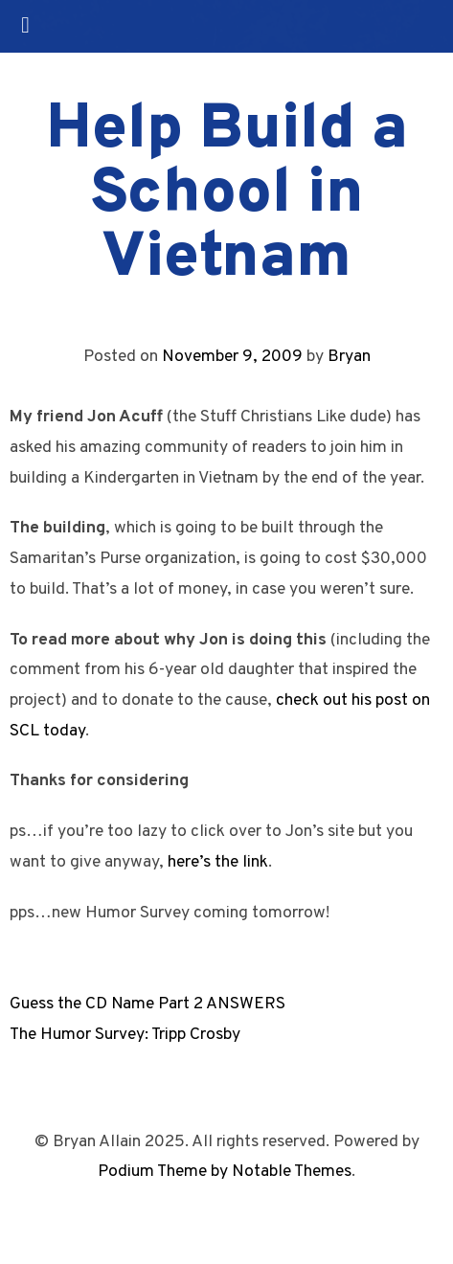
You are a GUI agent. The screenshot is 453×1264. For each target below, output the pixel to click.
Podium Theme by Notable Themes (224, 1172)
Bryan (349, 357)
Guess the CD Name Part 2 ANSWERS (147, 1004)
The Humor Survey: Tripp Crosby (125, 1035)
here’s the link (218, 862)
